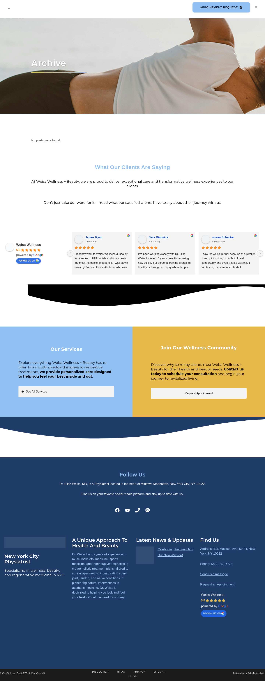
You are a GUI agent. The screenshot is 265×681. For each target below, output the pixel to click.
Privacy (139, 671)
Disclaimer (100, 671)
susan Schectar (223, 237)
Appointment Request (221, 7)
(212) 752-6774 (221, 564)
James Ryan (93, 237)
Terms (133, 676)
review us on (28, 260)
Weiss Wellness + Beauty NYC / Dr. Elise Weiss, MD (23, 673)
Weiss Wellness (28, 245)
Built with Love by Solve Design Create (249, 673)
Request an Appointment (217, 584)
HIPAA (121, 671)
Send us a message (214, 574)
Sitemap (159, 671)
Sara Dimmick (158, 237)
